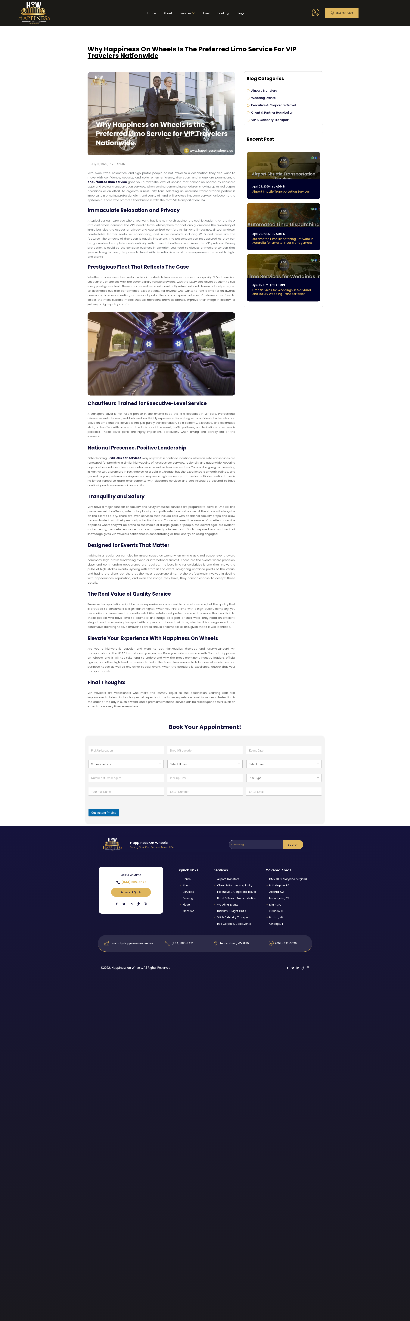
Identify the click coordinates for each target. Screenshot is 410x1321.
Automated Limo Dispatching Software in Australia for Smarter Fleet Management (282, 241)
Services (187, 13)
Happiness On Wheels (149, 842)
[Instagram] (145, 903)
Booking (223, 13)
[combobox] (256, 844)
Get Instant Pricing (103, 812)
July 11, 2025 (99, 164)
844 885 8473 (342, 13)
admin (121, 164)
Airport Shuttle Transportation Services (281, 192)
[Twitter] (124, 903)
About (167, 13)
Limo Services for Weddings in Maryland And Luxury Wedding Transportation (281, 292)
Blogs (240, 13)
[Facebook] (116, 903)
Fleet (206, 13)
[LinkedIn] (131, 903)
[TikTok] (138, 903)
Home (151, 13)
